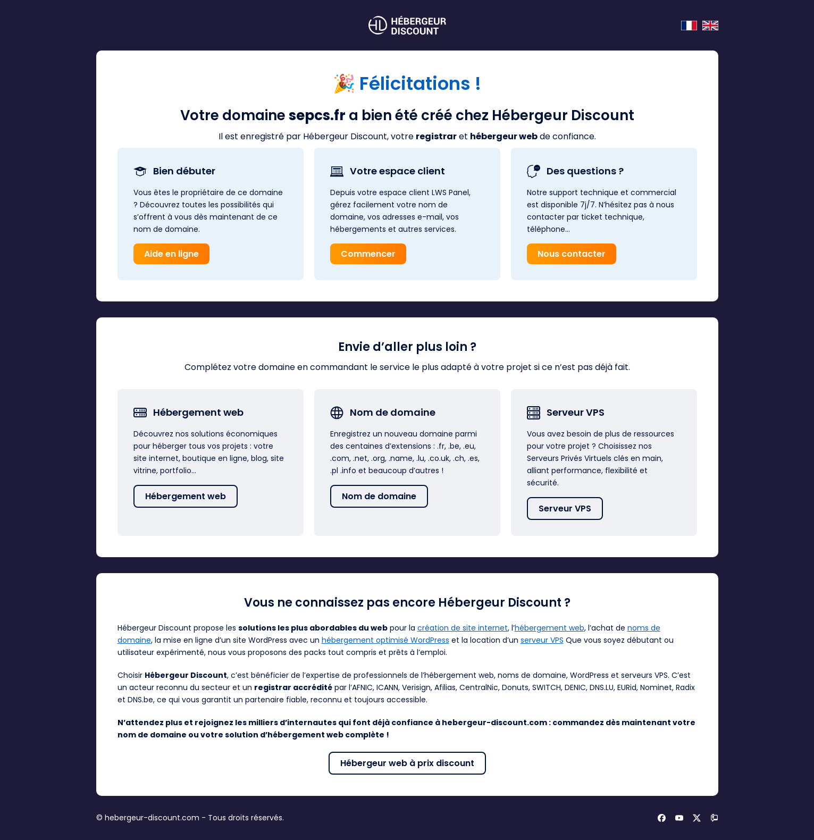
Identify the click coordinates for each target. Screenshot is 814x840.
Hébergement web (185, 496)
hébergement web (549, 628)
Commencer (368, 254)
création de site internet (462, 628)
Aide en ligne (171, 254)
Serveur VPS (565, 508)
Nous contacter (572, 254)
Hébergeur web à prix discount (407, 763)
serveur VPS (542, 640)
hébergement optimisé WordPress (385, 640)
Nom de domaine (379, 496)
